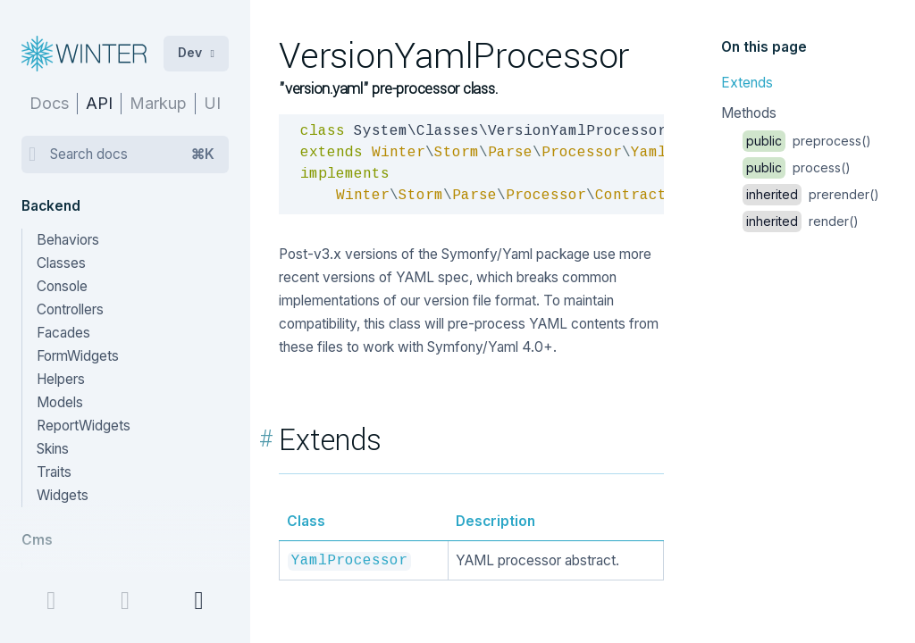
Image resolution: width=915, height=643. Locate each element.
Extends (747, 82)
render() (801, 221)
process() (797, 167)
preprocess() (807, 140)
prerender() (811, 194)
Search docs (132, 154)
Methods (748, 112)
